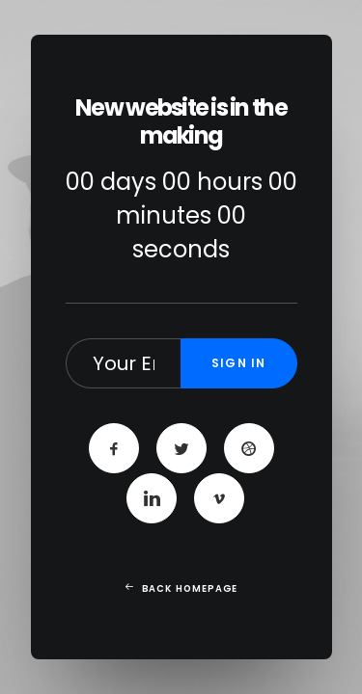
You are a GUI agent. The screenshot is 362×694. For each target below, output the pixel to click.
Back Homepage (180, 589)
